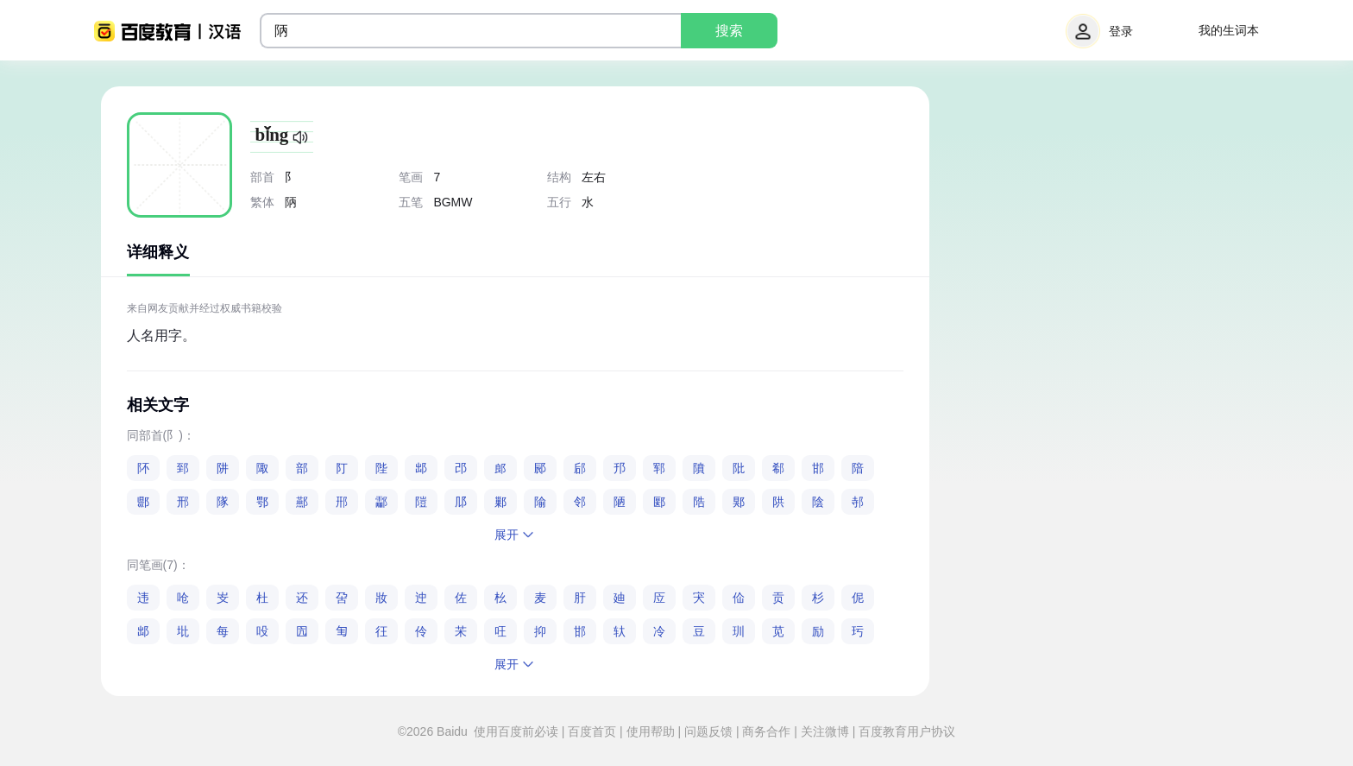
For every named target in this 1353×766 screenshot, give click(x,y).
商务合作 (767, 731)
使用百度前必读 (518, 731)
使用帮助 (650, 731)
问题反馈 (708, 731)
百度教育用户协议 (905, 731)
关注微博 (825, 731)
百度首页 (592, 731)
